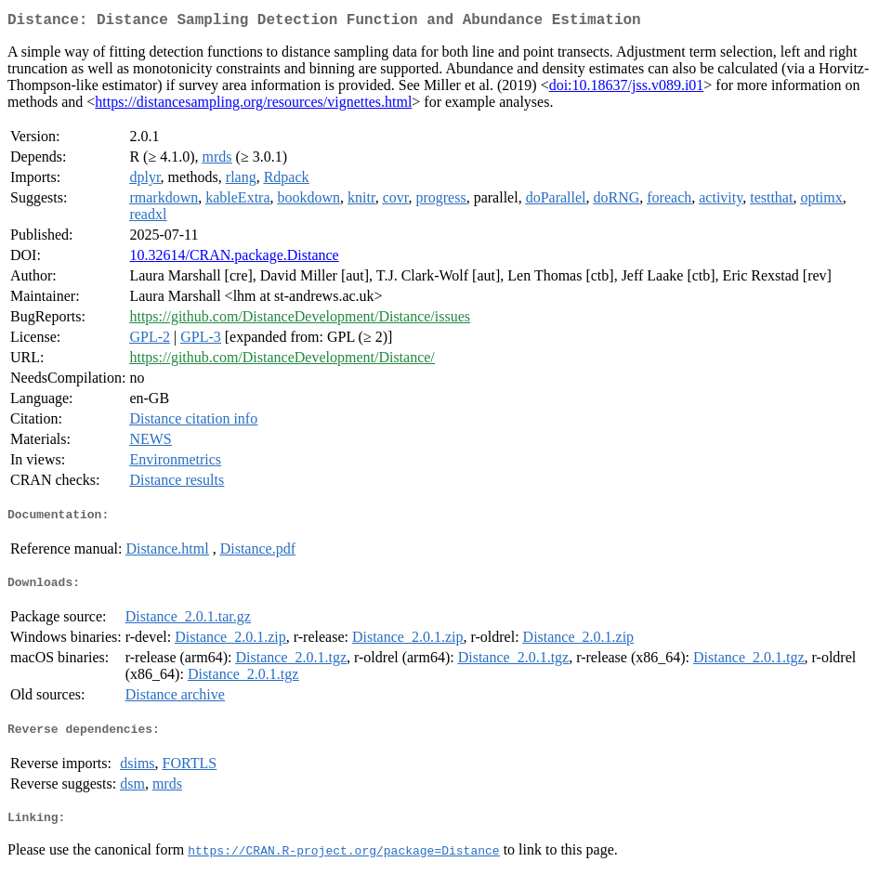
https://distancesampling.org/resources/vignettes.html (253, 105)
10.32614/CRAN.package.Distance (233, 259)
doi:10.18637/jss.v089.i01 (626, 89)
